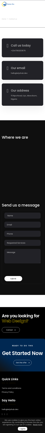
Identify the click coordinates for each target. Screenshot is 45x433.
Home (4, 19)
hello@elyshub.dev (19, 73)
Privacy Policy (8, 392)
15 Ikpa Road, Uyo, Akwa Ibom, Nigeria (24, 97)
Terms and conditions (11, 388)
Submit (13, 278)
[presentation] (22, 271)
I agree (22, 429)
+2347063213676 (18, 50)
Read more (37, 425)
